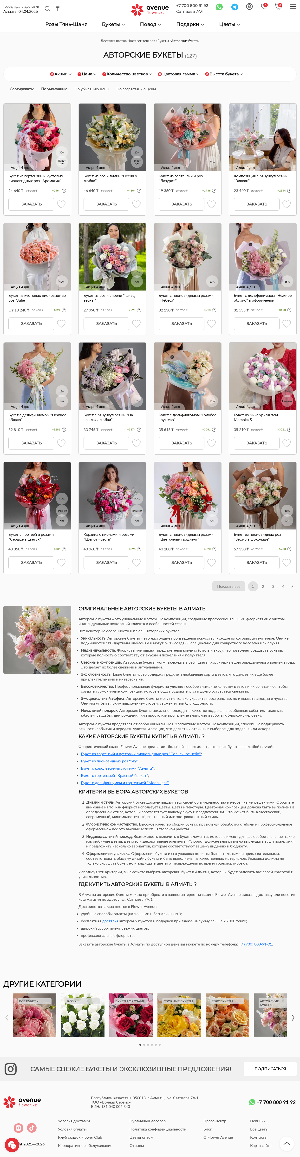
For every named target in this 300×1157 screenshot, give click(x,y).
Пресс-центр (214, 1121)
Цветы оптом (141, 1137)
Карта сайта (261, 1146)
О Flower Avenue (218, 1137)
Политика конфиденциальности (158, 1129)
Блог (207, 1129)
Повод (151, 24)
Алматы (20, 11)
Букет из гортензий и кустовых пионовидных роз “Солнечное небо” (141, 754)
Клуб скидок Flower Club (80, 1137)
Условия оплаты (72, 1129)
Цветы (230, 24)
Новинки (258, 1121)
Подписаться (270, 1069)
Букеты (113, 24)
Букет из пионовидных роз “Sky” (109, 761)
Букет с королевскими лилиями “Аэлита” (117, 768)
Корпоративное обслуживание (85, 1146)
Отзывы (137, 1146)
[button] (140, 1045)
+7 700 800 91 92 (192, 5)
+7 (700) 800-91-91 (255, 944)
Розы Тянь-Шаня (66, 24)
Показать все (224, 586)
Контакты (258, 1137)
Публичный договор (148, 1121)
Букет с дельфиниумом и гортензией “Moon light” (125, 783)
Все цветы (259, 1129)
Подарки (190, 24)
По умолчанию (54, 88)
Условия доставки (74, 1121)
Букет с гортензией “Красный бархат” (114, 776)
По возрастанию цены (136, 88)
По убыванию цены (92, 88)
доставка (110, 921)
